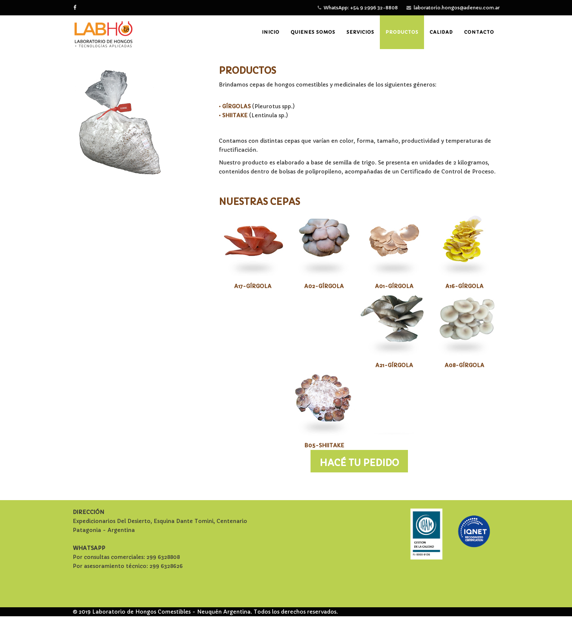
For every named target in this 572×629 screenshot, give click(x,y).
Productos (401, 32)
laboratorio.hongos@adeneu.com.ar (457, 7)
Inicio (270, 32)
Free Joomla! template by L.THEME (286, 620)
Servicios (360, 32)
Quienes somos (313, 32)
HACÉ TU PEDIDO (359, 463)
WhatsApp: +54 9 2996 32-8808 (361, 7)
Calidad (441, 32)
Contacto (479, 32)
